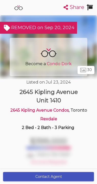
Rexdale (48, 119)
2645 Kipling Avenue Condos (39, 110)
